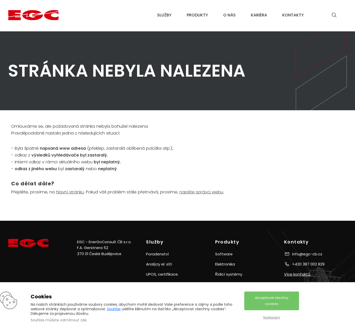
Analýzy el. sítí (159, 264)
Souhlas (114, 308)
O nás (229, 15)
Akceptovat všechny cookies (271, 300)
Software (224, 254)
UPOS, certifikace (162, 274)
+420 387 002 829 (308, 264)
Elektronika (225, 264)
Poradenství (157, 254)
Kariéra (259, 15)
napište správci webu (201, 192)
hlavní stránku (70, 192)
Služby (164, 15)
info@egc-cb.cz (307, 254)
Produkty (197, 15)
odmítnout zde (73, 320)
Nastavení (271, 317)
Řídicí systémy (228, 274)
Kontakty (293, 15)
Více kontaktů (297, 274)
